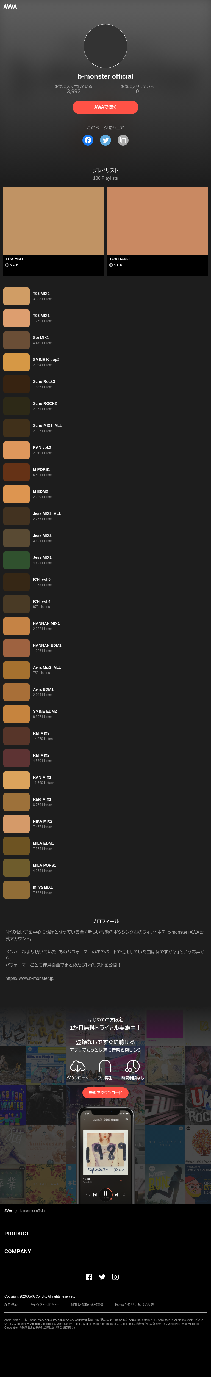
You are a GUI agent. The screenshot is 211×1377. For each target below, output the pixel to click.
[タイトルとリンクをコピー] (123, 140)
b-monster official (32, 1211)
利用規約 (11, 1305)
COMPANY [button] (17, 1251)
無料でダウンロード (105, 1093)
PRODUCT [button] (16, 1233)
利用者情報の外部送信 (87, 1305)
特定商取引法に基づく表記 (134, 1305)
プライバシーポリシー (44, 1305)
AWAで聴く (105, 107)
